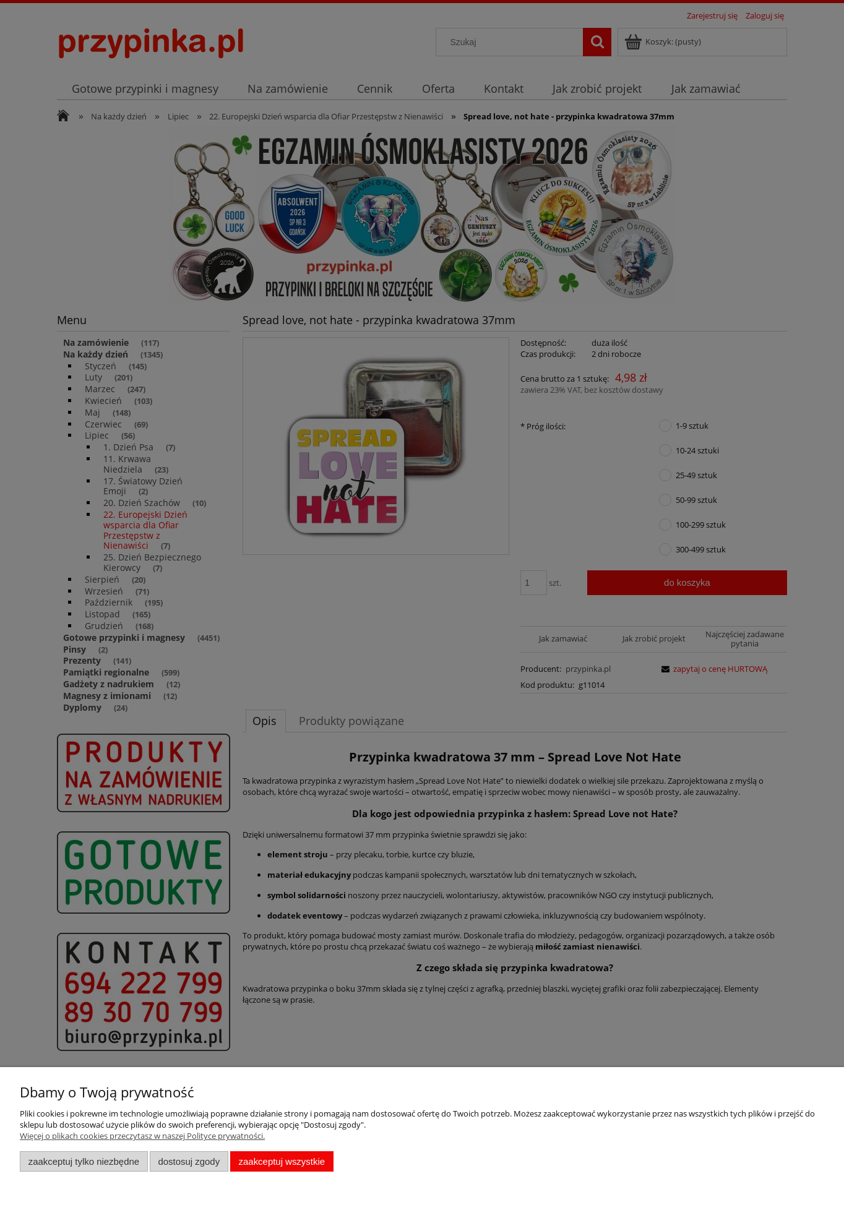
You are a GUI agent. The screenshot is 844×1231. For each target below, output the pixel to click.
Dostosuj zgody (189, 1161)
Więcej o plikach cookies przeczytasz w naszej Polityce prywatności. (142, 1135)
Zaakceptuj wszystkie (282, 1161)
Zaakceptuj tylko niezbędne (83, 1161)
